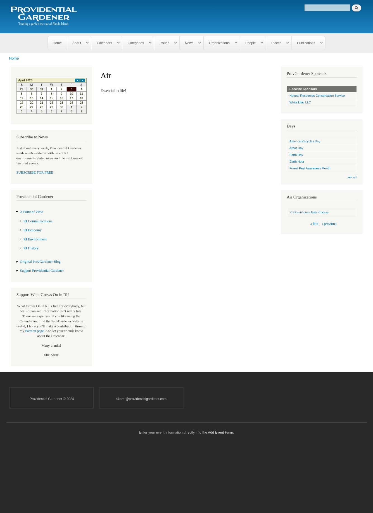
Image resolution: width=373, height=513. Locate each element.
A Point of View (31, 212)
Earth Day (296, 155)
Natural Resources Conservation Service (317, 95)
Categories (137, 43)
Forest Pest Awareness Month (309, 168)
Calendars (106, 43)
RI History (31, 248)
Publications (307, 43)
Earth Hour (296, 161)
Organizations (220, 43)
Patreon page (34, 331)
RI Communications (37, 221)
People (251, 43)
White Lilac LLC (300, 102)
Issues (166, 43)
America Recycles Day (304, 141)
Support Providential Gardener (42, 271)
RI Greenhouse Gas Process (309, 212)
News (190, 43)
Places (277, 43)
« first (314, 224)
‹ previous (329, 224)
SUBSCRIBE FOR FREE (34, 172)
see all (352, 177)
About (78, 43)
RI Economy (32, 230)
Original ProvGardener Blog (40, 262)
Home (57, 43)
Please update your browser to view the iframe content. (51, 96)
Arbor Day (296, 148)
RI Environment (35, 239)
